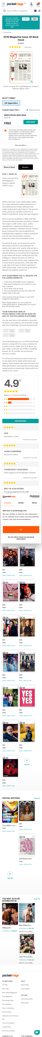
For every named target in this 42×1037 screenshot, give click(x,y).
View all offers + (21, 145)
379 (3, 780)
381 (3, 745)
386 (20, 640)
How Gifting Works (27, 999)
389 (3, 605)
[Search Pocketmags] (4, 11)
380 (20, 745)
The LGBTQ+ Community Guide (9, 825)
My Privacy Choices (8, 1031)
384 (20, 675)
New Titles (5, 989)
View (4, 575)
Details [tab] (21, 503)
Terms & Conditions (8, 1023)
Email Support (25, 989)
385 (3, 675)
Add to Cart (11, 575)
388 (20, 605)
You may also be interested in (11, 899)
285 (20, 824)
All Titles (5, 985)
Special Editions (11, 798)
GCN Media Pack (25, 859)
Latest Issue (8, 32)
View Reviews (20, 421)
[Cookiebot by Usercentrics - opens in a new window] (29, 496)
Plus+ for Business (8, 1008)
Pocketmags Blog (7, 1000)
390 (20, 570)
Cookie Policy (6, 1027)
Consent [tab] (7, 503)
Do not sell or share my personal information (21, 538)
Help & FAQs (25, 985)
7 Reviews (28, 47)
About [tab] (34, 503)
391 (3, 570)
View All (37, 798)
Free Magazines (7, 996)
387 (3, 640)
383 (3, 710)
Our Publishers (7, 1004)
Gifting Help (25, 1003)
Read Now (30, 122)
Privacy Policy (6, 1012)
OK (21, 530)
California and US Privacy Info (10, 1017)
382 (20, 710)
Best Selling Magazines (9, 992)
